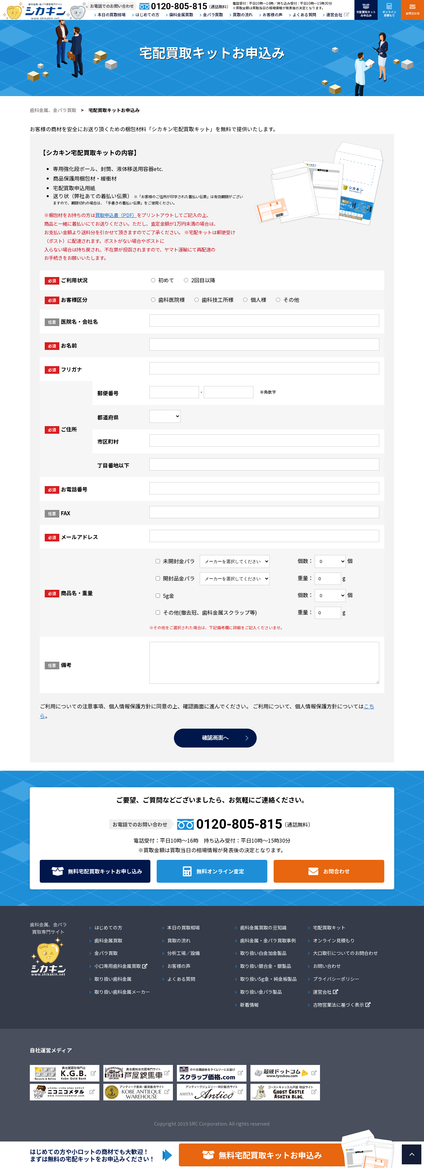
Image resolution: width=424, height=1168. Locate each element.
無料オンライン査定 (220, 878)
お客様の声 (273, 15)
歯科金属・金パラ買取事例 (268, 947)
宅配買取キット (329, 934)
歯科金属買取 (181, 15)
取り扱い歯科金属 (113, 985)
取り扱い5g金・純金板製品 (268, 985)
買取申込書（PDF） (116, 214)
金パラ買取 (213, 15)
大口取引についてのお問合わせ (345, 960)
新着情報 (249, 1011)
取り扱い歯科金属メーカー (122, 998)
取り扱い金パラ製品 (261, 998)
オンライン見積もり (334, 947)
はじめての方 (147, 15)
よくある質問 (304, 15)
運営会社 (334, 15)
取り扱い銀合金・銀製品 (265, 973)
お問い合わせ (327, 973)
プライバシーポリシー (336, 985)
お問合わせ (336, 878)
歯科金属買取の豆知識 (263, 934)
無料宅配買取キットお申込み (270, 1155)
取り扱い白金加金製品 (263, 960)
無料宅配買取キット (105, 878)
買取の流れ (243, 15)
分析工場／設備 (183, 960)
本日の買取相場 (112, 15)
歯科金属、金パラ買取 (53, 110)
